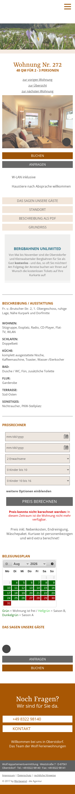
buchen (37, 155)
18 (16, 593)
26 (23, 598)
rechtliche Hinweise (45, 775)
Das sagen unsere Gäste (37, 201)
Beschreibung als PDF (37, 218)
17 (8, 593)
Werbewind (20, 781)
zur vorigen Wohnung (37, 80)
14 (38, 587)
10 (8, 587)
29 (45, 598)
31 (8, 603)
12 (23, 587)
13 (31, 587)
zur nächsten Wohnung (37, 91)
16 (53, 587)
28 (38, 598)
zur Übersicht (37, 85)
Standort (37, 209)
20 (31, 593)
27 (31, 598)
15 (45, 587)
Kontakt (22, 728)
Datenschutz (24, 775)
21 (38, 593)
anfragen (37, 164)
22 (45, 593)
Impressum (8, 775)
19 (23, 593)
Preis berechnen (39, 501)
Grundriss (38, 227)
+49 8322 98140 (27, 719)
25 (16, 598)
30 (53, 598)
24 (8, 598)
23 (53, 593)
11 (16, 587)
